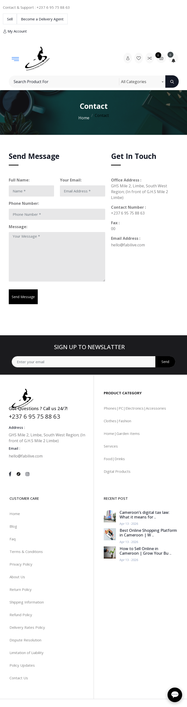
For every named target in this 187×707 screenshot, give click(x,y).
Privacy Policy (20, 564)
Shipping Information (26, 602)
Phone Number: (24, 203)
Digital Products (117, 471)
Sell (10, 19)
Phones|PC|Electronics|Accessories (135, 408)
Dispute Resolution (25, 640)
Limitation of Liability (26, 652)
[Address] (93, 361)
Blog (13, 526)
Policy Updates (22, 665)
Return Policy (20, 589)
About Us (17, 576)
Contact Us (18, 677)
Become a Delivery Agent (42, 19)
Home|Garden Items (122, 433)
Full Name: (19, 180)
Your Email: (71, 180)
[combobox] (142, 82)
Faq (12, 538)
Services (111, 446)
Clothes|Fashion (117, 420)
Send (165, 361)
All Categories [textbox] (133, 81)
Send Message (23, 296)
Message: (18, 226)
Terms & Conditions (26, 551)
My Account (15, 31)
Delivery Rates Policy (27, 627)
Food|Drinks (114, 458)
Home (83, 118)
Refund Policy (20, 614)
